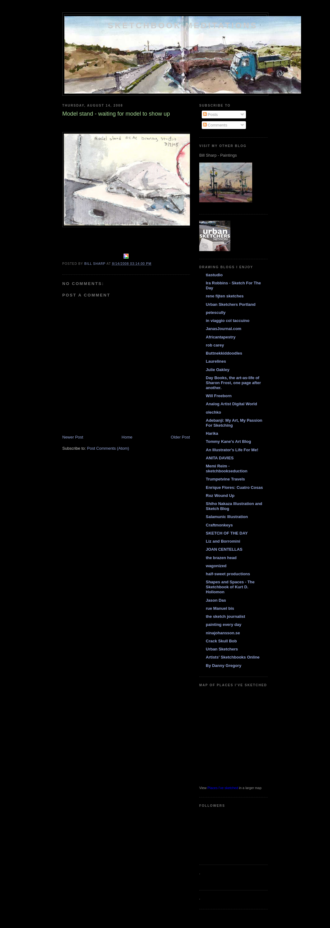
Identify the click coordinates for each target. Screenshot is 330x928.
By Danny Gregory (223, 665)
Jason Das (216, 600)
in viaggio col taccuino (227, 320)
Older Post (180, 437)
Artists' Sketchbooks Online (233, 657)
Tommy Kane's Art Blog (228, 441)
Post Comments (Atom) (108, 448)
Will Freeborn (219, 395)
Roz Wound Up (220, 495)
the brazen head (221, 557)
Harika (212, 433)
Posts (210, 114)
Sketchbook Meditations (183, 25)
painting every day (223, 624)
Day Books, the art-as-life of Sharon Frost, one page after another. (233, 382)
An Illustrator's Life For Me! (232, 450)
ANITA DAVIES (219, 458)
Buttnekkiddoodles (224, 353)
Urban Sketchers (222, 649)
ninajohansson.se (223, 633)
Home (127, 437)
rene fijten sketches (224, 296)
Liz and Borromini (223, 541)
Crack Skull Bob (221, 641)
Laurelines (216, 361)
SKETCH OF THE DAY (227, 533)
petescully (216, 312)
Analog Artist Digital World (231, 404)
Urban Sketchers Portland (231, 304)
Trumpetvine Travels (225, 479)
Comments (215, 125)
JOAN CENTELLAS (224, 549)
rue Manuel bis (220, 608)
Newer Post (72, 437)
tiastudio (214, 275)
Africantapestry (220, 337)
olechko (213, 412)
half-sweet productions (228, 574)
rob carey (215, 345)
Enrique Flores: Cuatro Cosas (234, 487)
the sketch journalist (225, 616)
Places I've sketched (222, 788)
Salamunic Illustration (227, 516)
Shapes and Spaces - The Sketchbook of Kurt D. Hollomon (230, 587)
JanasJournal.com (223, 328)
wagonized (216, 565)
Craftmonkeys (219, 525)
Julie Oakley (217, 369)
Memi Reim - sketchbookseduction (227, 468)
